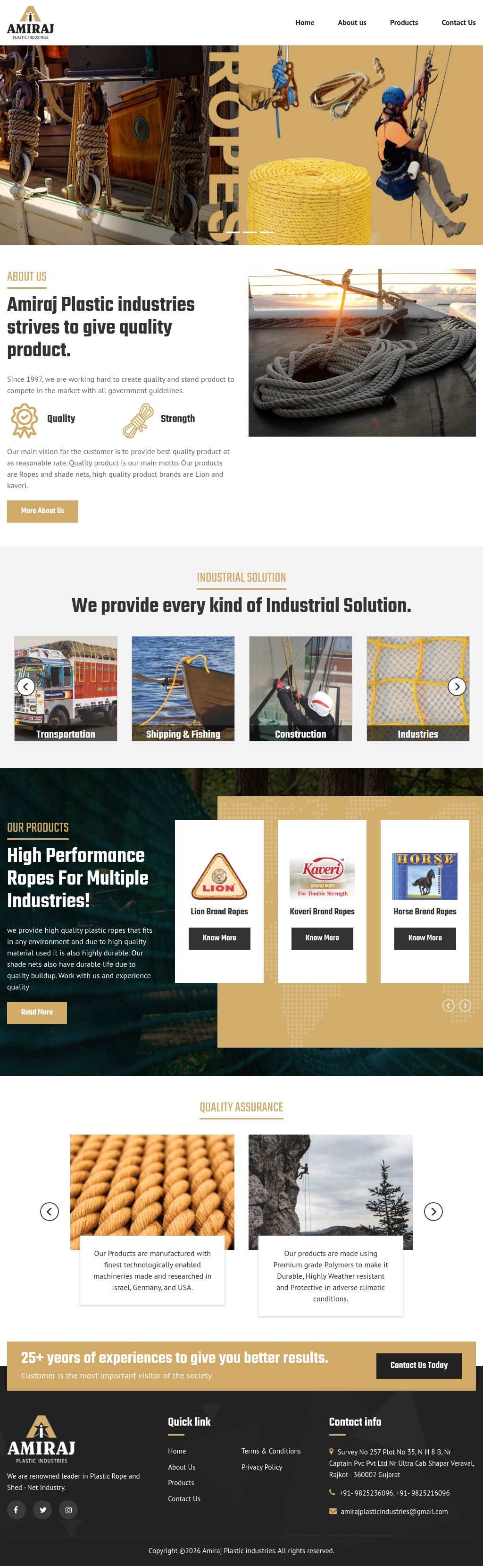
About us (352, 22)
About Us (181, 1467)
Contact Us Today (419, 1366)
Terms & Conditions (271, 1450)
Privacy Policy (262, 1467)
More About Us (42, 511)
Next (457, 686)
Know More (219, 938)
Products (404, 22)
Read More (37, 1013)
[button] (397, 178)
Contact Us (458, 22)
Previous (26, 686)
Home (305, 22)
